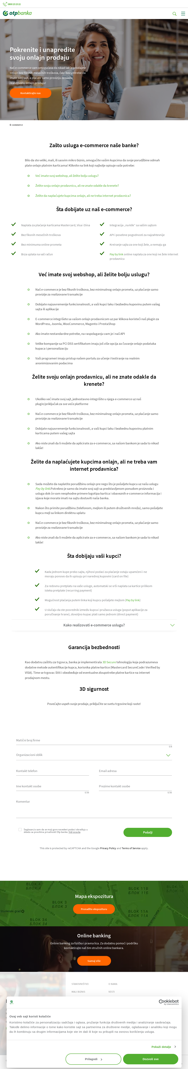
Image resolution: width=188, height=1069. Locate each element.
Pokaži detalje (161, 1046)
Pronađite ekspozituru (94, 909)
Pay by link (116, 254)
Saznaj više (94, 961)
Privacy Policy (108, 848)
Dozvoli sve (151, 1059)
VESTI (111, 991)
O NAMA (112, 984)
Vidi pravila (74, 832)
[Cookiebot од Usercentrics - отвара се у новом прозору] (162, 1002)
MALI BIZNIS (78, 991)
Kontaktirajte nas (30, 93)
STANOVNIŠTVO (80, 984)
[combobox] (52, 770)
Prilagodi (93, 1059)
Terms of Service (131, 848)
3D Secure (109, 662)
